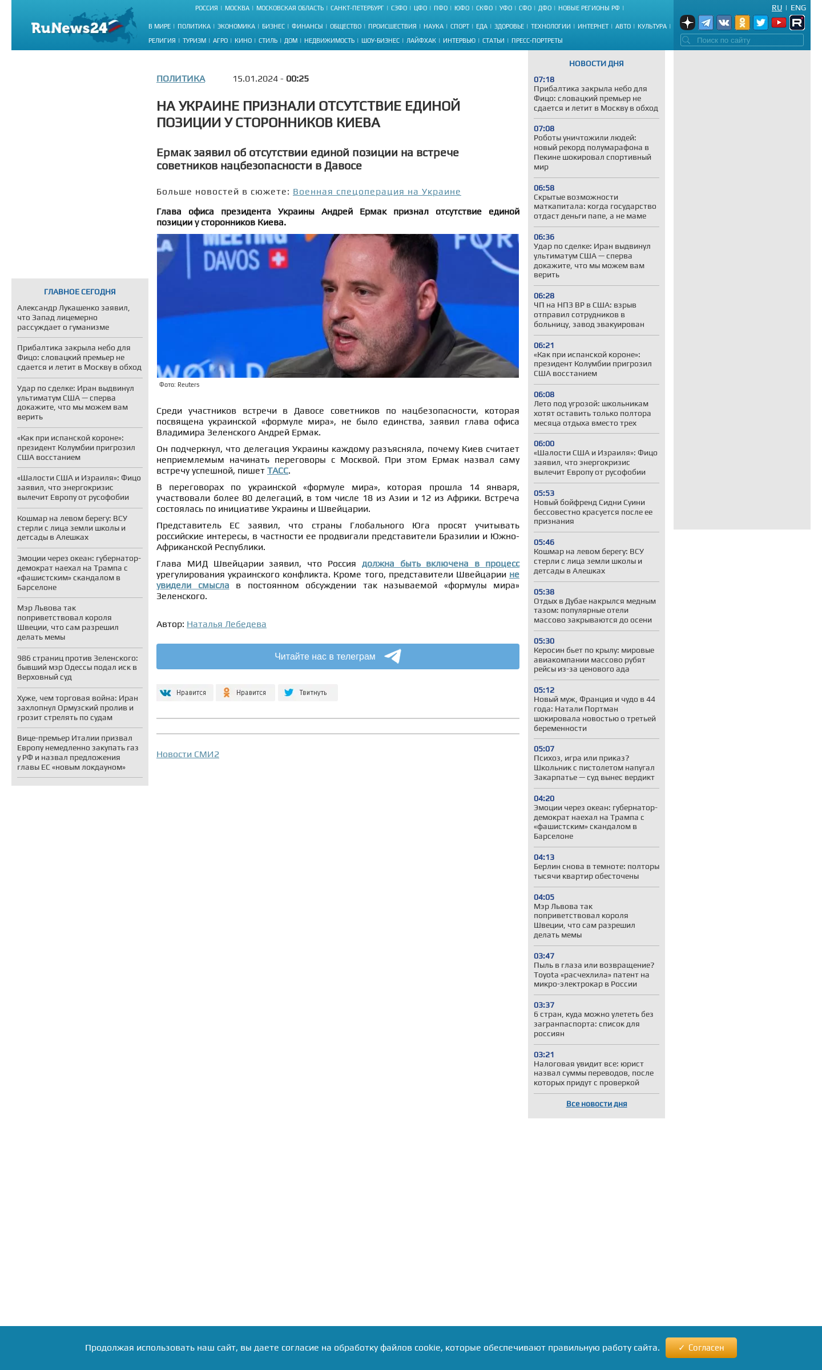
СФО (525, 8)
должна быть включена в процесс (440, 563)
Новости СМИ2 (187, 754)
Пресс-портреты (537, 40)
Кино (243, 40)
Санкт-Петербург (357, 8)
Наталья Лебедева (227, 624)
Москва (237, 8)
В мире (159, 26)
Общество (345, 26)
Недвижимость (329, 40)
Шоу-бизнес (380, 40)
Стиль (268, 40)
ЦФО (420, 8)
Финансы (307, 26)
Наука (434, 26)
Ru (777, 7)
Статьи (493, 40)
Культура (652, 26)
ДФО (544, 8)
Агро (220, 40)
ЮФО (461, 8)
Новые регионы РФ (589, 8)
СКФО (484, 8)
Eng (798, 7)
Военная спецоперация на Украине (377, 191)
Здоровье (509, 26)
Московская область (290, 8)
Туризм (194, 40)
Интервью (459, 40)
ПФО (441, 8)
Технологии (551, 26)
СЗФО (399, 8)
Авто (623, 26)
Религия (162, 40)
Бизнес (273, 26)
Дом (290, 40)
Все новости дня (596, 1103)
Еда (481, 26)
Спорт (459, 26)
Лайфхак (421, 40)
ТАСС (277, 470)
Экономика (236, 26)
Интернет (593, 26)
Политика (194, 26)
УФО (505, 8)
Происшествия (392, 26)
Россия (206, 8)
